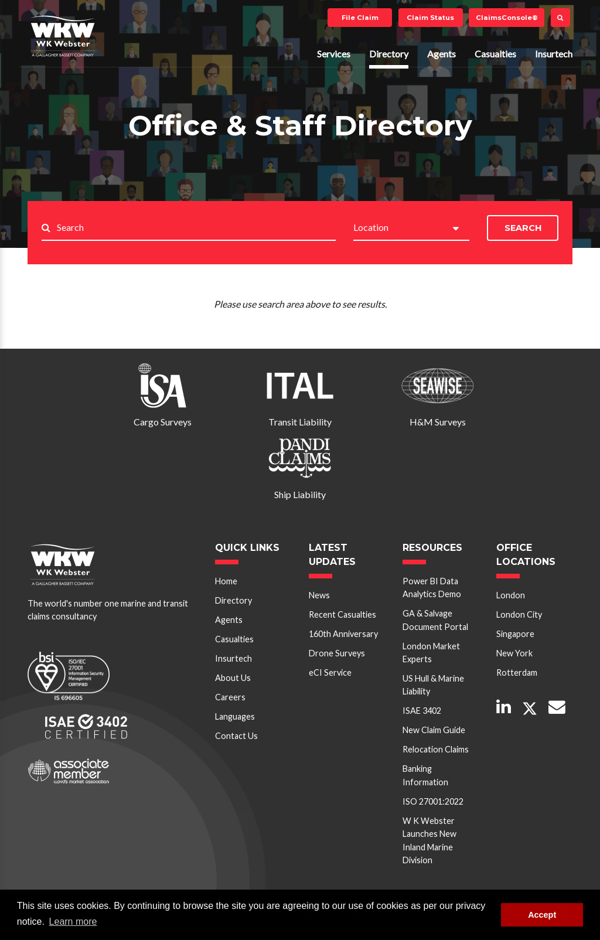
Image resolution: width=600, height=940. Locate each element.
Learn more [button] (73, 922)
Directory (388, 53)
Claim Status (430, 17)
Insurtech (553, 53)
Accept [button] (542, 914)
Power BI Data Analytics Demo (432, 587)
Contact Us (236, 736)
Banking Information (425, 775)
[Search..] (196, 228)
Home (226, 581)
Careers (230, 697)
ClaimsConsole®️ (507, 17)
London (510, 595)
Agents (441, 53)
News (319, 595)
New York (514, 653)
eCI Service (330, 672)
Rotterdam (516, 672)
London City (519, 614)
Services (333, 53)
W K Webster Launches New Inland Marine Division (429, 840)
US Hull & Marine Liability (433, 684)
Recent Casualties (342, 614)
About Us (233, 678)
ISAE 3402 (422, 711)
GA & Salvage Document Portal (435, 619)
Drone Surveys (337, 653)
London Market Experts (431, 652)
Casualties (495, 53)
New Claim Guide (434, 730)
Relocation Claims (436, 749)
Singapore (515, 634)
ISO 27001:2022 (433, 801)
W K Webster (63, 35)
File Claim (360, 17)
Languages (235, 716)
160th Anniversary (343, 634)
